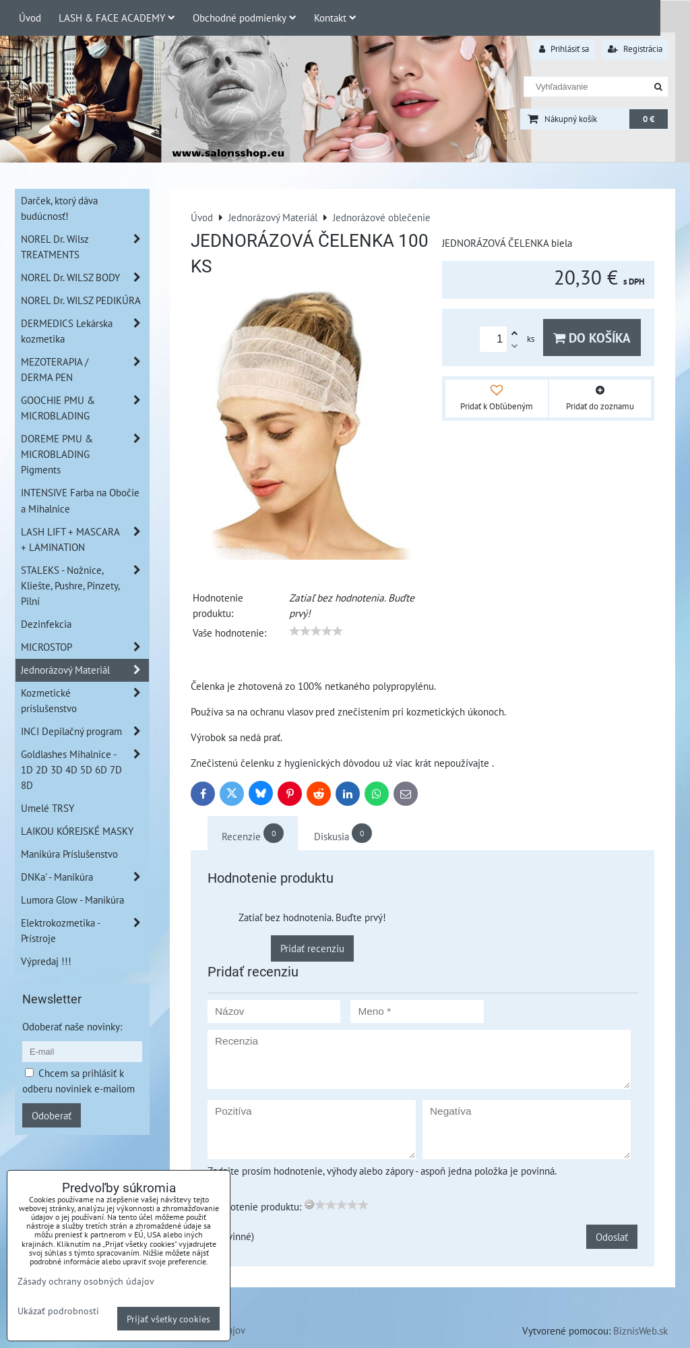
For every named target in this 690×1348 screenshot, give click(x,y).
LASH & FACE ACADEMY (117, 17)
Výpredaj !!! (46, 961)
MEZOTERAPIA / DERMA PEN (85, 369)
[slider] (316, 631)
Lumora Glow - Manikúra (72, 899)
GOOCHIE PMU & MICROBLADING (85, 408)
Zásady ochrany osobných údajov (86, 1280)
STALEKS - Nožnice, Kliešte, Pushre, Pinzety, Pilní (85, 585)
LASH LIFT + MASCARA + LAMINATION (85, 539)
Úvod (30, 17)
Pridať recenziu (312, 948)
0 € (648, 119)
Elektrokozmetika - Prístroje (85, 930)
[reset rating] (309, 1204)
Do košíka (592, 337)
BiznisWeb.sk (640, 1330)
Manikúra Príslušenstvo (69, 853)
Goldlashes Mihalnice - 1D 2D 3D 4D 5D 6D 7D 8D (85, 769)
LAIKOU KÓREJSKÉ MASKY (77, 831)
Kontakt (335, 17)
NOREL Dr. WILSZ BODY (85, 277)
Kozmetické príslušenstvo (85, 701)
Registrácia (635, 49)
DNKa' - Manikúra (85, 877)
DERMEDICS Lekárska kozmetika (85, 331)
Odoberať (51, 1115)
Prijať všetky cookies (168, 1318)
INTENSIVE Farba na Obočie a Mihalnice (80, 500)
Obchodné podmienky (244, 17)
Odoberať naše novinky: (72, 1026)
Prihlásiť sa (564, 49)
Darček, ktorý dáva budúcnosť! (59, 208)
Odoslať (612, 1236)
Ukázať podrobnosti (58, 1311)
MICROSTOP (85, 647)
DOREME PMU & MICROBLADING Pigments (85, 454)
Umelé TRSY (47, 808)
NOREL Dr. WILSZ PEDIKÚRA (81, 300)
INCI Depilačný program (85, 731)
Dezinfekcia (46, 624)
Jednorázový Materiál (85, 670)
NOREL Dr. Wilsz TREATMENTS (85, 247)
